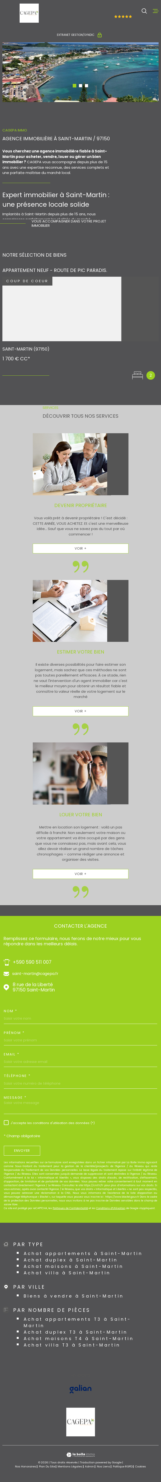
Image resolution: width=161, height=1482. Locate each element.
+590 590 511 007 (32, 962)
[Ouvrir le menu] (156, 11)
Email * (12, 1054)
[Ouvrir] (144, 11)
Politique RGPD (122, 1466)
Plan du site (47, 1466)
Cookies (140, 1466)
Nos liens (103, 1466)
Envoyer (22, 1150)
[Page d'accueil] (29, 13)
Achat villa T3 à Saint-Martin (72, 1345)
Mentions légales (70, 1466)
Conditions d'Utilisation (110, 1208)
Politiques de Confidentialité (70, 1208)
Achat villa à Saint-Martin (67, 1273)
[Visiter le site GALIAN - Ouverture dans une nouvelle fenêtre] (80, 1389)
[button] (74, 85)
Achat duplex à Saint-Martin (71, 1260)
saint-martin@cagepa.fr (35, 973)
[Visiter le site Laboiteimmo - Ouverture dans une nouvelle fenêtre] (80, 1455)
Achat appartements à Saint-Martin (83, 1253)
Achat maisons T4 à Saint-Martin (79, 1338)
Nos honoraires (25, 1466)
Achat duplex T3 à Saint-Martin (76, 1332)
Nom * (10, 1011)
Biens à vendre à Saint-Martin (74, 1296)
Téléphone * (17, 1075)
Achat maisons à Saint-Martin (74, 1266)
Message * (15, 1097)
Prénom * (14, 1032)
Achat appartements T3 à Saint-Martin (77, 1322)
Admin (89, 1466)
